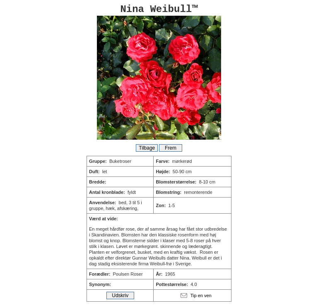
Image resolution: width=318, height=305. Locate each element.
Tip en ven (201, 295)
